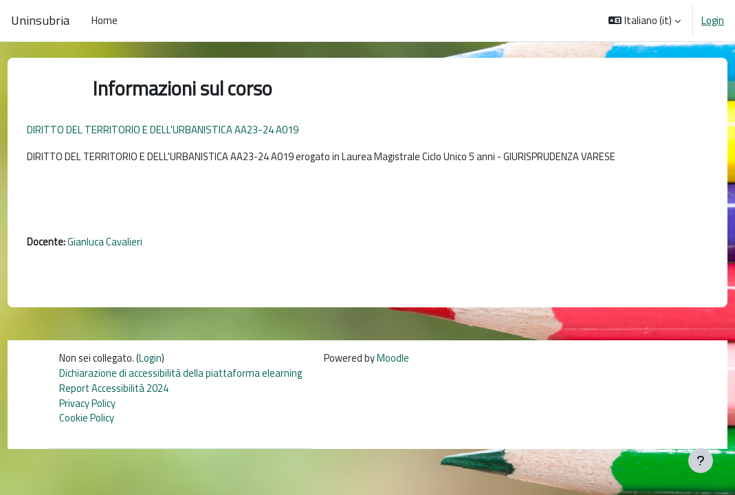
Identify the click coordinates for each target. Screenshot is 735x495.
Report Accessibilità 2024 (114, 392)
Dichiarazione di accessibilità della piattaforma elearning (182, 376)
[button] (645, 20)
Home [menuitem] (104, 20)
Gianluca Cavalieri (131, 244)
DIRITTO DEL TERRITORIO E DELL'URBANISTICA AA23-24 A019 (188, 130)
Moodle (396, 361)
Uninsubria (40, 20)
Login (712, 20)
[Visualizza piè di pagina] (700, 460)
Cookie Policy (87, 423)
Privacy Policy (88, 407)
